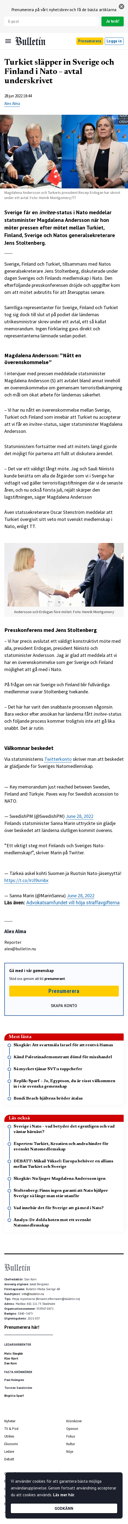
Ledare (9, 1451)
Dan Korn (10, 1363)
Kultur (70, 1444)
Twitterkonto (58, 759)
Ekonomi (11, 1444)
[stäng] (121, 6)
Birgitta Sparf (14, 1396)
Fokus (70, 1436)
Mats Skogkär (13, 1353)
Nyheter (9, 1421)
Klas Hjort (11, 1358)
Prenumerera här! (21, 1327)
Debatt (9, 1459)
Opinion (72, 1428)
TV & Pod (11, 1428)
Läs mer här (63, 1494)
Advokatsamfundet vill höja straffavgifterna (73, 902)
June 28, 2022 (79, 816)
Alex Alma (12, 103)
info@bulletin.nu (33, 1294)
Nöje (69, 1451)
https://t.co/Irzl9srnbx (26, 880)
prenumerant (54, 978)
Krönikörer (74, 1421)
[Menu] (8, 41)
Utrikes (9, 1436)
